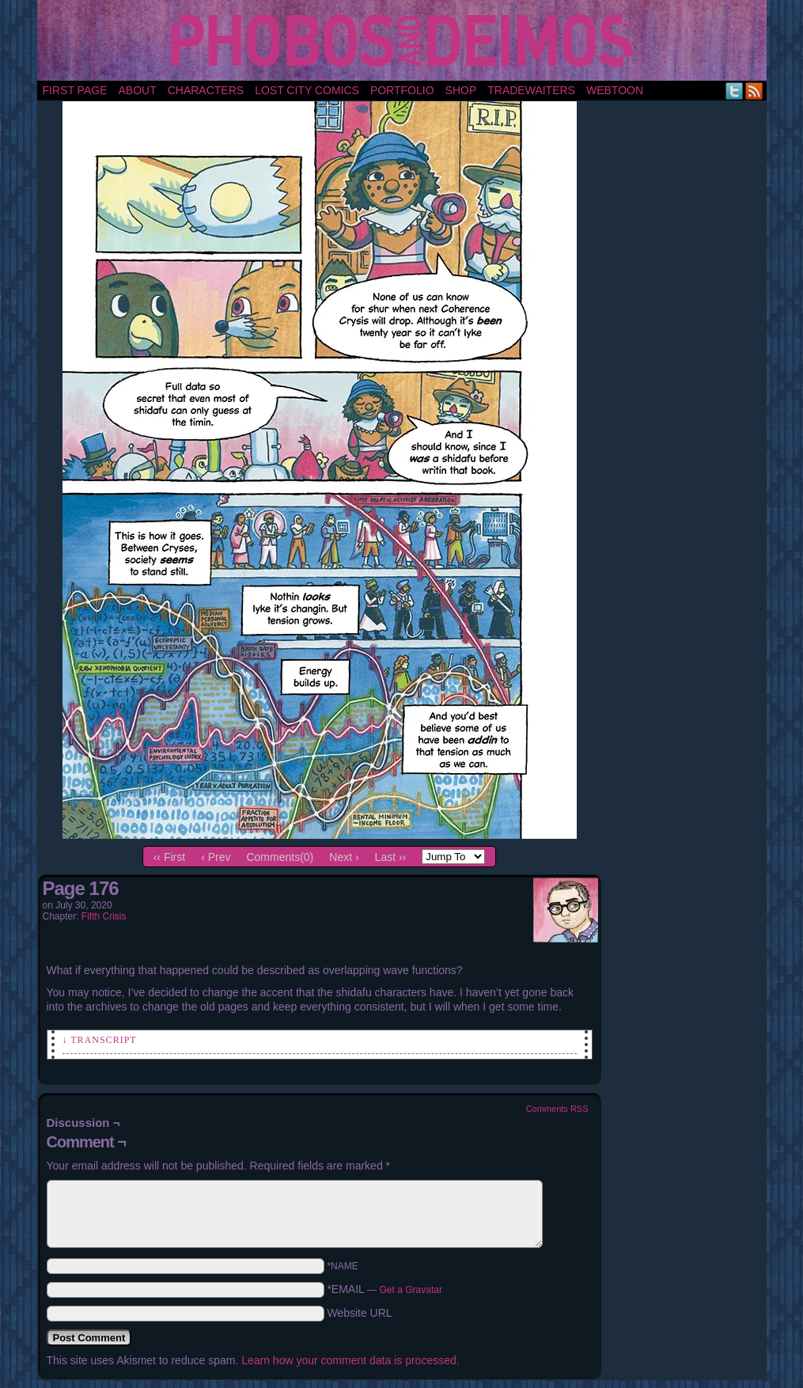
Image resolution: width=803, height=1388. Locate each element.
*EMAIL (384, 1289)
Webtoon (614, 90)
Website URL (359, 1312)
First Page (75, 90)
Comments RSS (557, 1108)
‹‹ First (169, 857)
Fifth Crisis (104, 916)
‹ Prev (215, 857)
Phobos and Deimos (404, 40)
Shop (461, 90)
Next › (343, 857)
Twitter (734, 90)
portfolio (402, 90)
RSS (754, 90)
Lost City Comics (307, 90)
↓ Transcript (99, 1039)
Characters (206, 90)
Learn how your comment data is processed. (350, 1360)
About (137, 90)
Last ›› (391, 857)
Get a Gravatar (411, 1289)
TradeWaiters (531, 90)
